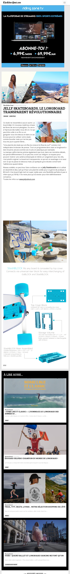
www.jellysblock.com (27, 179)
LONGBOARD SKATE (11, 564)
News (7, 515)
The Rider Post (8, 105)
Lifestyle (12, 116)
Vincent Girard (9, 409)
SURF (6, 420)
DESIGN (6, 116)
